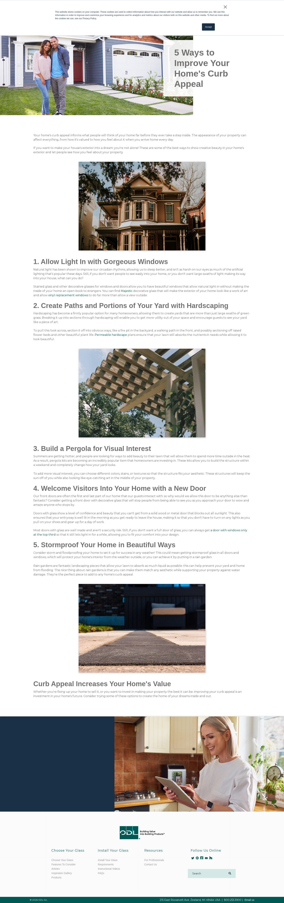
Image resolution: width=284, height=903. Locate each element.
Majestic (126, 291)
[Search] (207, 873)
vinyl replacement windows (68, 295)
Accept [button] (208, 27)
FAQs (101, 873)
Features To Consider (63, 864)
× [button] (225, 7)
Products (56, 877)
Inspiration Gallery (61, 873)
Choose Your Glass (62, 860)
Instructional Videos (109, 868)
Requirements (106, 864)
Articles (55, 868)
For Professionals (154, 860)
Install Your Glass (107, 860)
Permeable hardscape (111, 335)
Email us (249, 899)
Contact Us (150, 864)
